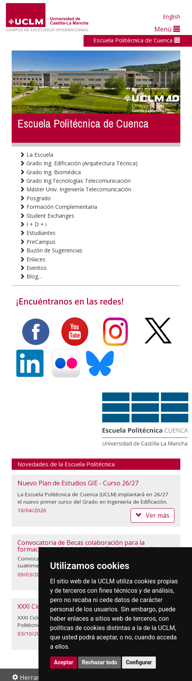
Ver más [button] (152, 515)
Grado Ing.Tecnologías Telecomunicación (75, 180)
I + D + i (33, 224)
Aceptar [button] (63, 662)
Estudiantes (37, 232)
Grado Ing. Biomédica (50, 172)
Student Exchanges (46, 215)
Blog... (30, 276)
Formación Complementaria (58, 206)
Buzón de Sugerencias (50, 250)
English (171, 16)
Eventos (33, 267)
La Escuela (36, 154)
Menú (167, 29)
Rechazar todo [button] (99, 662)
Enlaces (32, 259)
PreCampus (37, 241)
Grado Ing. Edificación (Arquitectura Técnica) (78, 163)
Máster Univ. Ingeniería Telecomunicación (75, 189)
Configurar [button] (139, 662)
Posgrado (35, 198)
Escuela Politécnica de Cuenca (136, 40)
